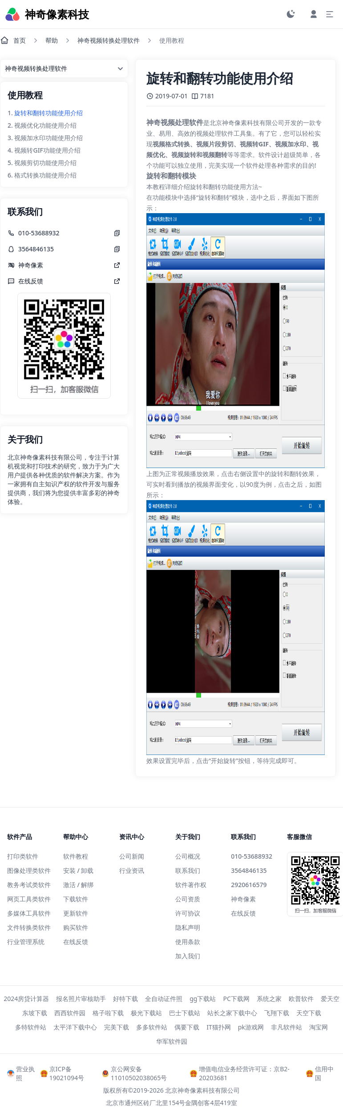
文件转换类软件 (29, 927)
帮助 (51, 40)
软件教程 (75, 856)
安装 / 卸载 (78, 870)
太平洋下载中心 (75, 1027)
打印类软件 (22, 856)
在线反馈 (75, 941)
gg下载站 (203, 998)
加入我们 (187, 956)
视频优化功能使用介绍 (45, 125)
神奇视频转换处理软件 (108, 40)
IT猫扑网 (218, 1027)
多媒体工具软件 (29, 913)
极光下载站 (146, 1013)
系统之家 (269, 998)
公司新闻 (131, 856)
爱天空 (330, 998)
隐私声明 (187, 927)
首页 (13, 40)
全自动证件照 (163, 998)
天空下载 (308, 1013)
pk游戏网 (251, 1027)
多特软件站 (30, 1027)
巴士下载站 (184, 1013)
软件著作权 (190, 884)
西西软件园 (69, 1013)
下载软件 (75, 899)
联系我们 (187, 870)
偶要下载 (186, 1027)
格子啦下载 (108, 1013)
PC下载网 (236, 998)
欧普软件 (301, 998)
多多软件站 (151, 1027)
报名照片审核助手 (81, 998)
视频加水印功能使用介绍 (48, 137)
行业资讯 (131, 870)
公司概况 (187, 856)
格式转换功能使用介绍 (45, 175)
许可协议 (187, 913)
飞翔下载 (276, 1013)
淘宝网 (318, 1027)
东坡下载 (34, 1013)
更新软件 (75, 913)
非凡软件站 (286, 1027)
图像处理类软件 (29, 870)
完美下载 (116, 1027)
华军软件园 (171, 1041)
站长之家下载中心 (232, 1013)
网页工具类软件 (29, 899)
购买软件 (75, 927)
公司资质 (187, 899)
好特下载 (125, 998)
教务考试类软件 (29, 884)
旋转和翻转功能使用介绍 (48, 113)
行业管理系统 (25, 941)
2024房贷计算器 (26, 998)
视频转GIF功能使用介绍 (47, 150)
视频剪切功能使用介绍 (45, 162)
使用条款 (187, 941)
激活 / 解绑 (78, 884)
